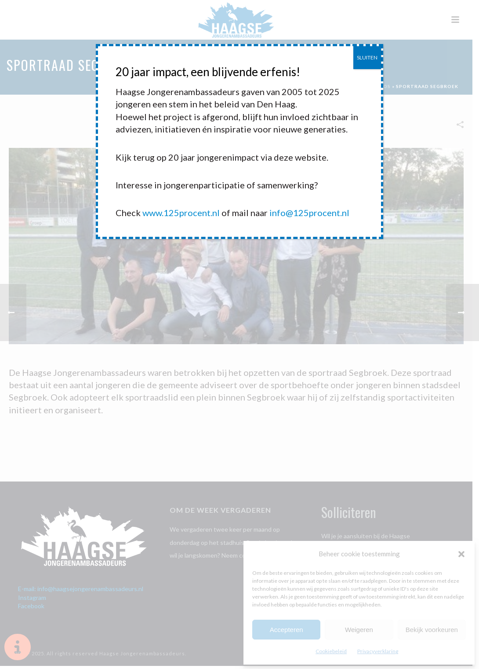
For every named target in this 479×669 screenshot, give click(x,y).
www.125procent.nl (181, 212)
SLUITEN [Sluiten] (367, 57)
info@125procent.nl (309, 212)
